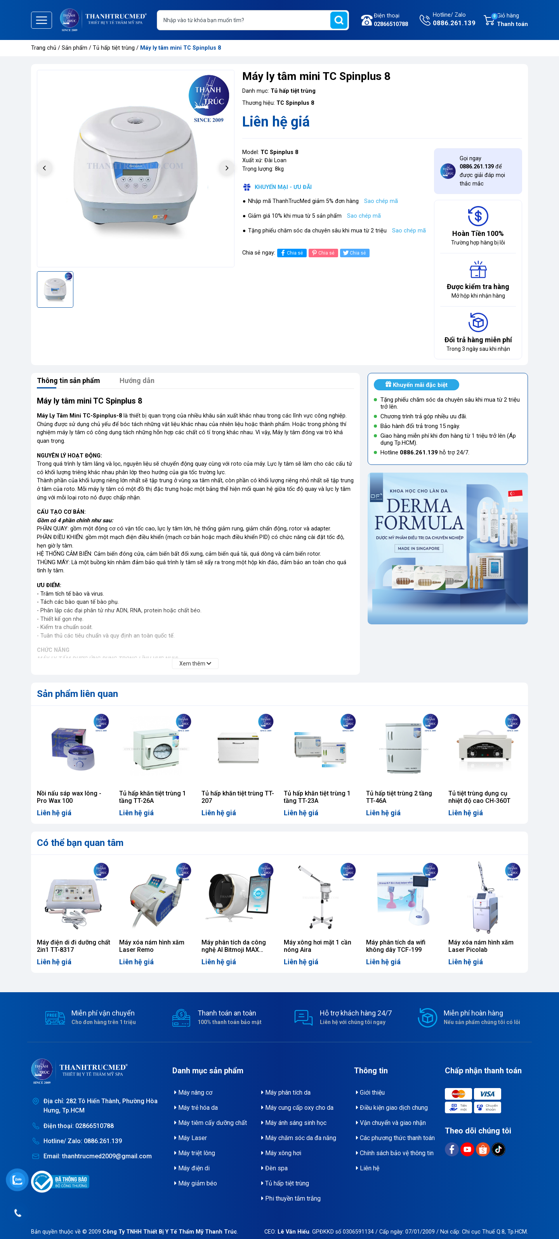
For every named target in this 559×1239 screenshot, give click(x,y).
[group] (135, 168)
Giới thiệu (370, 1092)
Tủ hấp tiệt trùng (114, 48)
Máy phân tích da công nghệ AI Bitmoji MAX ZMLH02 (233, 950)
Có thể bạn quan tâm (80, 842)
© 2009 (159, 1232)
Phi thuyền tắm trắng (291, 1198)
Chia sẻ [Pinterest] (322, 253)
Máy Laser (190, 1138)
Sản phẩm (74, 48)
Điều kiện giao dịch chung (392, 1107)
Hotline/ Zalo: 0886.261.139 (82, 1141)
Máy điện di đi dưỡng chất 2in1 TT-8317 (73, 946)
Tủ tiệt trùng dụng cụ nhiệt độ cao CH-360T (479, 797)
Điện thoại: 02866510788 (78, 1126)
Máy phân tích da (286, 1092)
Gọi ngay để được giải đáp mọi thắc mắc (482, 171)
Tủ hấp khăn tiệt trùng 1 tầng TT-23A (317, 797)
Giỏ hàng (509, 20)
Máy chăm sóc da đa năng (298, 1138)
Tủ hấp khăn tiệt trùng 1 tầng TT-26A (152, 797)
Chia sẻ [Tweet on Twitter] (354, 253)
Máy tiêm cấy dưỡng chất (210, 1122)
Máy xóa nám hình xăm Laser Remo (151, 946)
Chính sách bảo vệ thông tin (395, 1153)
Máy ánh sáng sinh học (293, 1122)
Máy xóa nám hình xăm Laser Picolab (481, 946)
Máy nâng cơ (193, 1092)
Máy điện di (192, 1168)
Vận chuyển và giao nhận (391, 1122)
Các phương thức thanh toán (395, 1138)
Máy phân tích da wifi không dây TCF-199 (395, 946)
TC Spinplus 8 (295, 103)
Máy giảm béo (195, 1183)
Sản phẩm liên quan (77, 693)
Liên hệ (367, 1168)
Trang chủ (43, 48)
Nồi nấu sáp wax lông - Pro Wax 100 (69, 797)
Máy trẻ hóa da (196, 1107)
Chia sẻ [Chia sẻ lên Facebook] (291, 253)
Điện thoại (391, 20)
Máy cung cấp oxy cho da (297, 1107)
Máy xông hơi (281, 1153)
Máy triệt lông (194, 1153)
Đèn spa (274, 1168)
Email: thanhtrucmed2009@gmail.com (97, 1156)
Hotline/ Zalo (454, 20)
